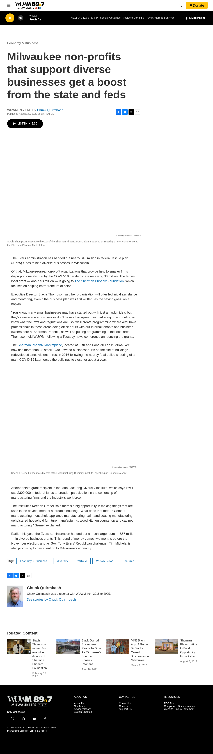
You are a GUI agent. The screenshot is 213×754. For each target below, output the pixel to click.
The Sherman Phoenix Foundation (99, 281)
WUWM (82, 561)
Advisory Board (82, 709)
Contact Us (125, 703)
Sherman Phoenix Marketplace (40, 345)
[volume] (21, 18)
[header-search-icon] (180, 5)
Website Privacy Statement (179, 709)
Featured (128, 561)
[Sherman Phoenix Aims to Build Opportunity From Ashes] (166, 646)
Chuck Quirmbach (50, 110)
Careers (123, 706)
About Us (79, 703)
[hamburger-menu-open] (8, 5)
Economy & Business (22, 43)
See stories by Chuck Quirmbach (51, 599)
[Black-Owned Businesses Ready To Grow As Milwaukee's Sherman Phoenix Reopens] (68, 646)
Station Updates (83, 712)
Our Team (79, 706)
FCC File (169, 703)
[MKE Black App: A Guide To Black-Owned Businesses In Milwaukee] (117, 646)
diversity (62, 561)
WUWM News (104, 561)
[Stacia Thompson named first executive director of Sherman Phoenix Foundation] (19, 646)
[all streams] (195, 18)
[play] (10, 18)
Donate (198, 5)
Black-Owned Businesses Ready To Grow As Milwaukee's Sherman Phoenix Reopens (91, 652)
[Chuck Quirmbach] (15, 596)
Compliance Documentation (179, 706)
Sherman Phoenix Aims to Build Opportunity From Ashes (189, 648)
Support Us (125, 709)
